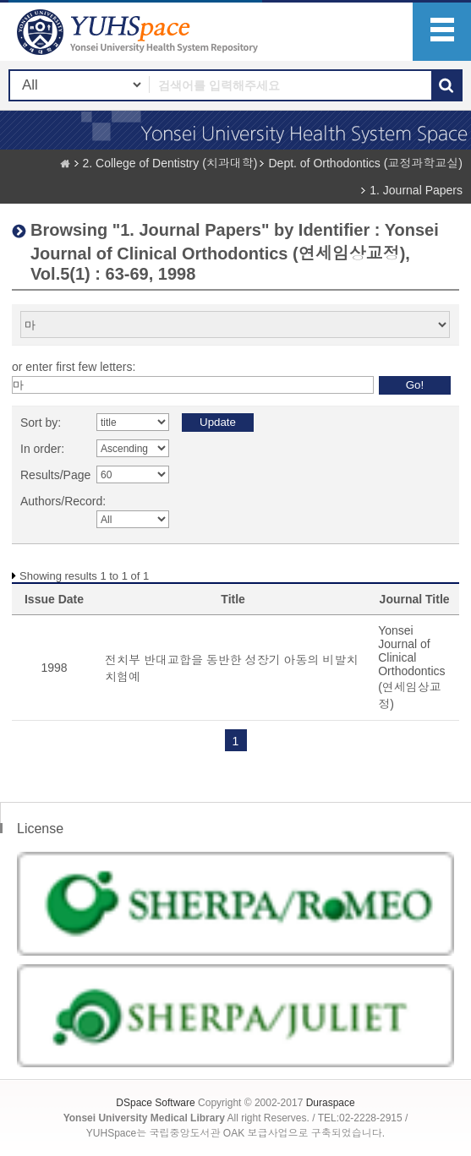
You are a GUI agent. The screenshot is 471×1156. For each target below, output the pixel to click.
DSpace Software (155, 1103)
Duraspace (330, 1103)
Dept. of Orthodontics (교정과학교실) (365, 163)
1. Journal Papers (416, 190)
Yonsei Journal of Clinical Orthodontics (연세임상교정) (411, 667)
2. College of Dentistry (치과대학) (170, 163)
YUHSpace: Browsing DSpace (139, 32)
